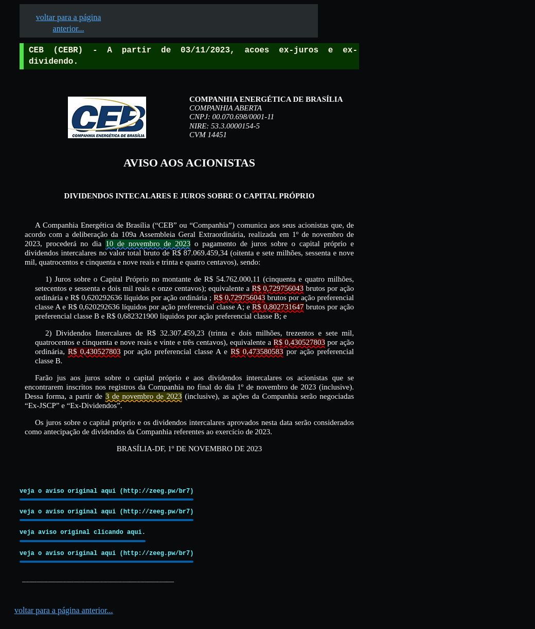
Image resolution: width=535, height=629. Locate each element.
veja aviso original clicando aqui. (83, 532)
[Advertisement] (438, 319)
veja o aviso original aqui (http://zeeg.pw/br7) (106, 491)
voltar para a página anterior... (63, 610)
